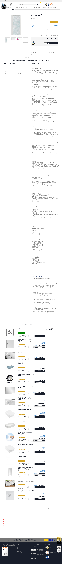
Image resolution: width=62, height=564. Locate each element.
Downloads (38, 57)
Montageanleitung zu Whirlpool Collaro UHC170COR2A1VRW (12, 521)
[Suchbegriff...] (27, 4)
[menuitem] (10, 4)
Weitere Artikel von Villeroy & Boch (37, 319)
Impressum (19, 554)
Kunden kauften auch (31, 534)
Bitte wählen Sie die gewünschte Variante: (38, 48)
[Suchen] (37, 4)
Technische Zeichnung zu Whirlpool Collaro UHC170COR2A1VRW (12, 519)
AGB (17, 548)
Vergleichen (34, 52)
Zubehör (30, 57)
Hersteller (34, 57)
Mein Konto (45, 2)
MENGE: (37, 43)
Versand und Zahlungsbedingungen (23, 550)
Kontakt (53, 2)
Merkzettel (49, 2)
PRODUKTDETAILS (25, 57)
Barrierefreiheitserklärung (21, 546)
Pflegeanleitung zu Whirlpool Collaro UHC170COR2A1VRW (12, 523)
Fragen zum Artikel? (35, 318)
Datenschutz (19, 551)
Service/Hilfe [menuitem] (57, 2)
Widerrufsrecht (19, 552)
